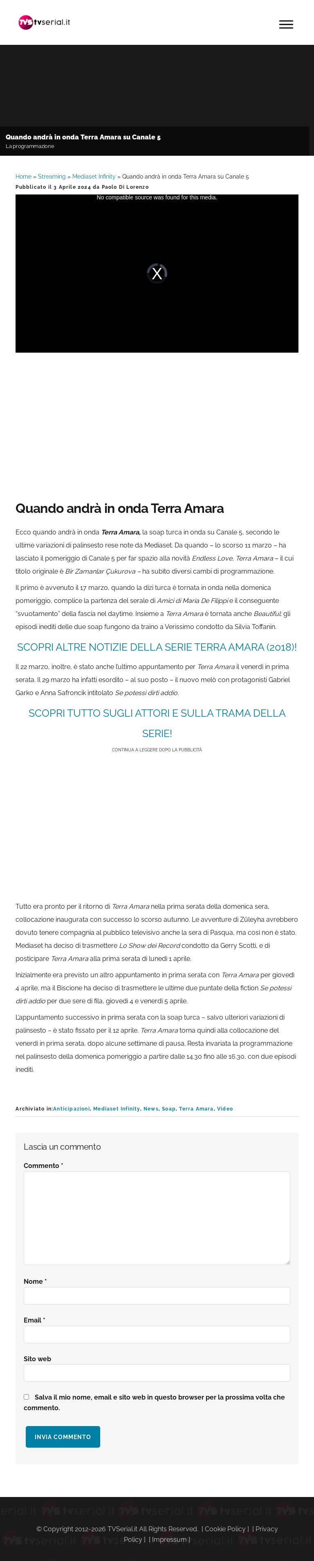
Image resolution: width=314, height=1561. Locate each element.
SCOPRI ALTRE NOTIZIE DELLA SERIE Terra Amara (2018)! (157, 647)
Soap (169, 1109)
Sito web (37, 1359)
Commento (43, 1166)
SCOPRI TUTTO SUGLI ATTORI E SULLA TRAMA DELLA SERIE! (157, 723)
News (151, 1109)
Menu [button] (286, 24)
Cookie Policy (225, 1529)
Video (225, 1109)
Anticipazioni (71, 1109)
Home (23, 176)
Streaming (52, 176)
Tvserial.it (44, 22)
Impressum (169, 1539)
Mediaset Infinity (94, 176)
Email (34, 1320)
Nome (35, 1281)
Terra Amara (196, 1109)
